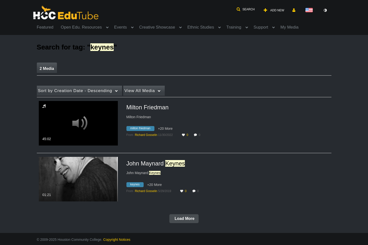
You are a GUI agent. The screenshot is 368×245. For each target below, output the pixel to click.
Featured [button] (45, 27)
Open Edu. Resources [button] (81, 27)
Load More (184, 218)
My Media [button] (289, 27)
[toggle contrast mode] (325, 10)
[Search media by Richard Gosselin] (146, 135)
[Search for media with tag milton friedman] (142, 129)
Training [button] (233, 27)
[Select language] (310, 10)
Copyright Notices (117, 240)
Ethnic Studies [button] (200, 27)
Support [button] (261, 27)
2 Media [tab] (47, 68)
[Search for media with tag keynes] (136, 185)
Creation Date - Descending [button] (75, 90)
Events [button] (120, 27)
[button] (245, 9)
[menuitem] (49, 26)
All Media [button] (139, 90)
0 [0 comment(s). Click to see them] (200, 135)
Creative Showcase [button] (157, 27)
